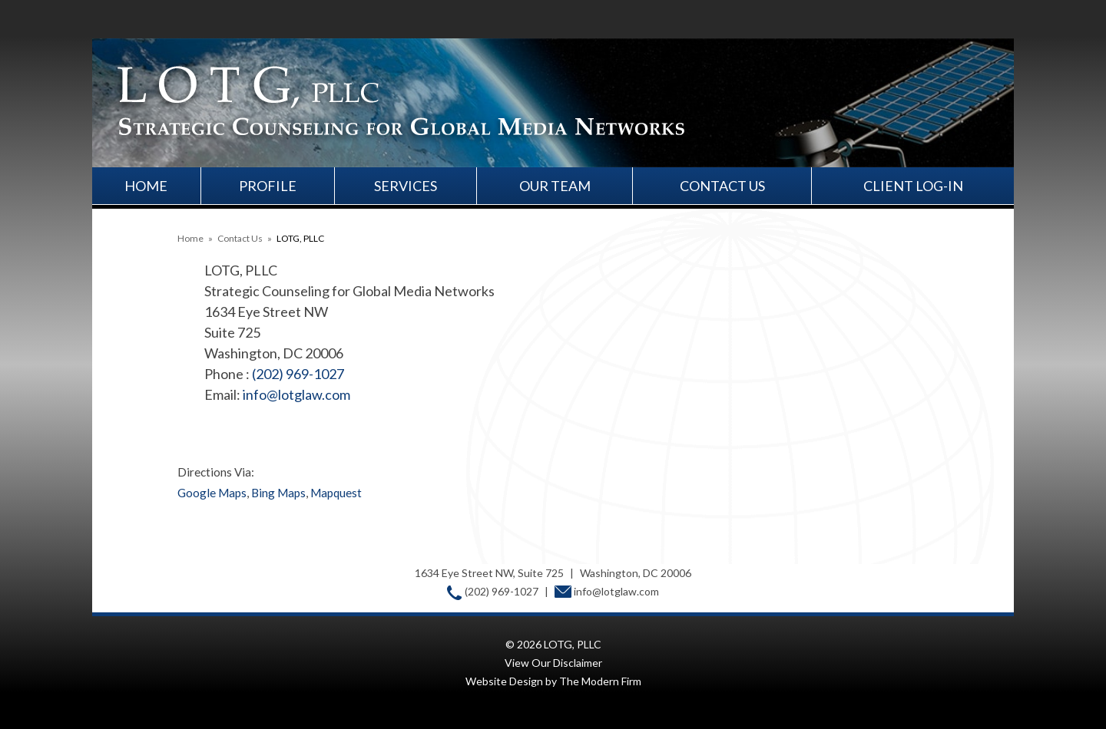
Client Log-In (913, 185)
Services (405, 185)
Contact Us (722, 185)
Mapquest (336, 493)
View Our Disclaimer (553, 662)
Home (145, 185)
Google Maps (212, 493)
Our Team (555, 185)
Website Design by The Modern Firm (553, 681)
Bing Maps (278, 493)
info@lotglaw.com (296, 394)
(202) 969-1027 (298, 373)
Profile (267, 185)
